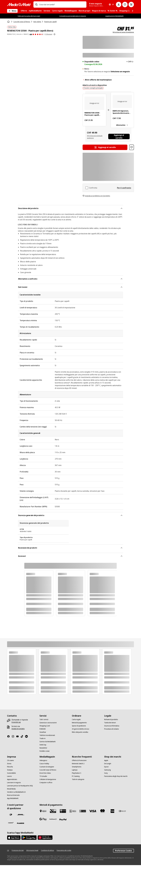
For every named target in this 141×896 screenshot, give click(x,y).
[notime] (10, 823)
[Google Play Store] (29, 837)
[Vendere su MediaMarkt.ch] (16, 792)
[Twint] (82, 811)
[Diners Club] (122, 811)
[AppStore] (14, 837)
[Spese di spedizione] (79, 726)
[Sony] (106, 773)
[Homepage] (8, 21)
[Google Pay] (43, 819)
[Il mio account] (118, 4)
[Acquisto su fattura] (72, 811)
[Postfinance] (53, 819)
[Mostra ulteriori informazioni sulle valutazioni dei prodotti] (54, 34)
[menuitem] (24, 11)
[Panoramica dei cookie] (64, 850)
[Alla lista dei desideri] (125, 4)
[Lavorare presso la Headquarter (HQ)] (20, 786)
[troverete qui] (16, 722)
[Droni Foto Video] (45, 773)
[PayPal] (63, 819)
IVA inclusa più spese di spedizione (123, 32)
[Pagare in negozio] (43, 811)
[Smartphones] (76, 767)
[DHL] (20, 814)
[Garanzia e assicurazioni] (48, 723)
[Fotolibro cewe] (44, 751)
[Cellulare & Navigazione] (47, 779)
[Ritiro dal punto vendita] (80, 732)
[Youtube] (18, 736)
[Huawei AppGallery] (45, 837)
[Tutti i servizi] (43, 719)
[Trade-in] (42, 738)
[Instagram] (14, 736)
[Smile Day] (42, 745)
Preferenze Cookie (123, 850)
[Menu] (12, 11)
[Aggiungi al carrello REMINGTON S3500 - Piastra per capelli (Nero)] (105, 147)
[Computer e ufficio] (45, 782)
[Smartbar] (42, 732)
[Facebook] (9, 736)
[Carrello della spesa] (131, 4)
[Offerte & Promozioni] (79, 760)
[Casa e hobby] (44, 763)
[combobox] (62, 4)
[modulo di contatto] (18, 729)
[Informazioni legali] (32, 850)
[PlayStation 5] (76, 773)
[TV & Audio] (43, 776)
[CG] (8, 850)
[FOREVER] (42, 729)
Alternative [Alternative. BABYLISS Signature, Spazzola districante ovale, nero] (122, 125)
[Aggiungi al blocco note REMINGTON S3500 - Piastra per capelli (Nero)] (131, 147)
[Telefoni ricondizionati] (47, 735)
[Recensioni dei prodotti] (36, 34)
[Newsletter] (43, 748)
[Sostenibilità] (11, 773)
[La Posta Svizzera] (10, 814)
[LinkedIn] (27, 736)
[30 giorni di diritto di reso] (80, 729)
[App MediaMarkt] (12, 798)
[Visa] (92, 811)
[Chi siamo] (10, 760)
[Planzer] (20, 823)
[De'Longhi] (107, 763)
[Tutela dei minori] (110, 723)
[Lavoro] (9, 776)
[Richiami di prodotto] (111, 719)
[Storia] (9, 763)
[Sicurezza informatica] (111, 726)
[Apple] (106, 760)
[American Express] (112, 811)
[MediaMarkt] (19, 4)
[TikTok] (23, 736)
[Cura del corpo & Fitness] (47, 770)
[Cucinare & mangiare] (46, 767)
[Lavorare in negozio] (14, 782)
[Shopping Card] (44, 726)
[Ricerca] (36, 4)
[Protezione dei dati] (18, 850)
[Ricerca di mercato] (13, 795)
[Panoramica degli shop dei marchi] (115, 776)
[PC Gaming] (76, 776)
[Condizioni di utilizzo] (47, 850)
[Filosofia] (10, 767)
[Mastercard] (102, 811)
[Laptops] (75, 770)
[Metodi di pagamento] (79, 723)
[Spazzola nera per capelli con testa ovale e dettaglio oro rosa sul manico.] (122, 101)
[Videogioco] (43, 760)
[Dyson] (106, 767)
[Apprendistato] (12, 779)
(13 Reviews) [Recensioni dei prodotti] (48, 34)
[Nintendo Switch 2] (78, 763)
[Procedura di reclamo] (111, 729)
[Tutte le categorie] (78, 779)
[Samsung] (107, 770)
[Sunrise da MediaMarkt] (47, 741)
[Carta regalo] (76, 719)
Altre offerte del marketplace (97, 79)
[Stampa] (9, 770)
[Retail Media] (11, 789)
